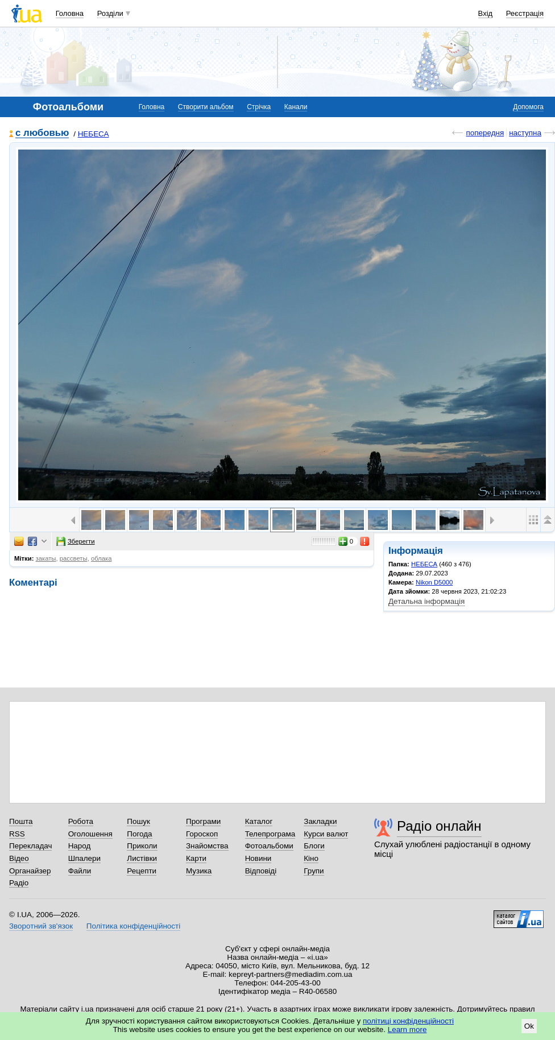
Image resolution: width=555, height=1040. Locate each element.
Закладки (320, 821)
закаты (46, 558)
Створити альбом (206, 107)
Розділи (110, 13)
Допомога (528, 107)
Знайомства (207, 846)
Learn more (407, 1029)
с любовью (42, 133)
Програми (203, 821)
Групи (314, 871)
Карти (196, 858)
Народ (79, 846)
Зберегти (75, 541)
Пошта (20, 821)
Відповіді (261, 871)
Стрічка (259, 107)
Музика (199, 871)
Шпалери (84, 858)
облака (101, 558)
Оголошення (90, 834)
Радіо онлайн (439, 826)
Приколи (142, 846)
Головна (70, 13)
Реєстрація (525, 13)
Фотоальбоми (269, 846)
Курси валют (326, 834)
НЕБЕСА (93, 134)
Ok (529, 1026)
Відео (19, 858)
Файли (80, 871)
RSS (17, 834)
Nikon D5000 (434, 582)
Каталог (259, 821)
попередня (485, 133)
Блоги (314, 846)
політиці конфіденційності (408, 1021)
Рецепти (141, 871)
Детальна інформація (426, 601)
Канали (296, 107)
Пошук (138, 821)
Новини (258, 858)
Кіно (311, 858)
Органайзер (30, 871)
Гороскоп (202, 834)
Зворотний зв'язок (41, 926)
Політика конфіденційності (133, 926)
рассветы (74, 558)
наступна (525, 133)
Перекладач (30, 846)
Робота (80, 821)
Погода (139, 834)
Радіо (18, 883)
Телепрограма (270, 834)
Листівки (142, 858)
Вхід (485, 13)
